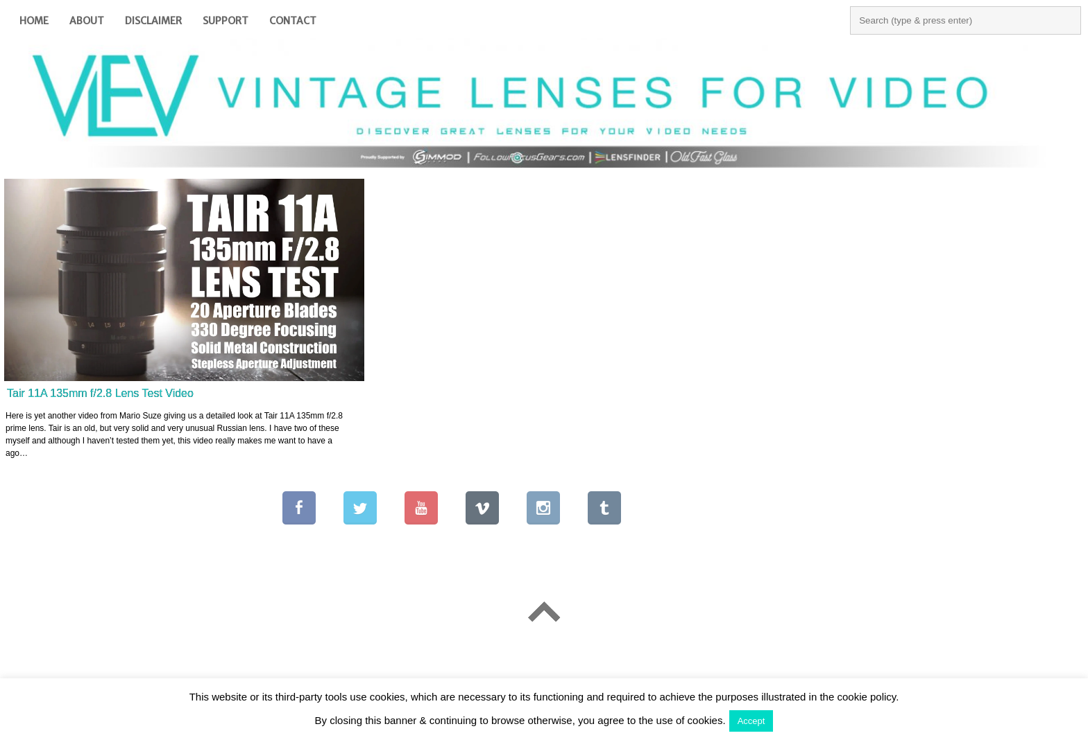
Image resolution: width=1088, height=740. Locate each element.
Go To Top (544, 611)
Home (34, 21)
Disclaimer (153, 21)
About (86, 21)
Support (225, 21)
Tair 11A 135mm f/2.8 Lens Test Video (100, 393)
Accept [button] (751, 721)
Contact (292, 21)
